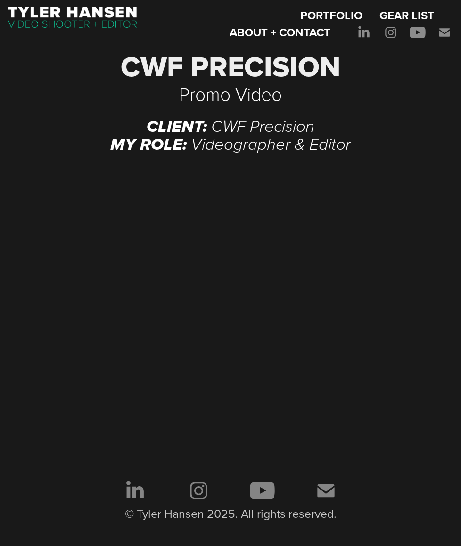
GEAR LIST (406, 15)
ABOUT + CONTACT (280, 32)
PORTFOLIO (331, 15)
